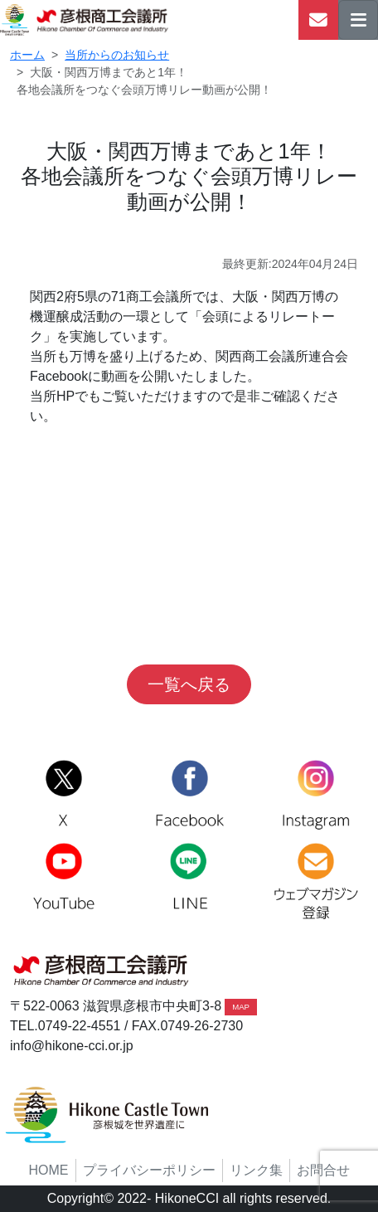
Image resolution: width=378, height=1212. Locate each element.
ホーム (27, 54)
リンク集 (256, 1170)
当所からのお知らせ (117, 54)
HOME (49, 1170)
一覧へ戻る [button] (189, 684)
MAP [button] (241, 1006)
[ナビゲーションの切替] (358, 20)
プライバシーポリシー (149, 1170)
